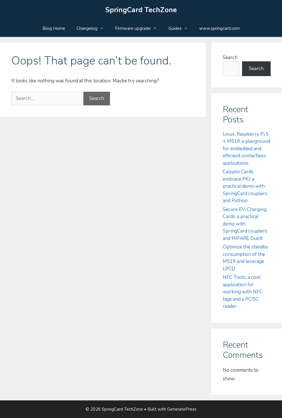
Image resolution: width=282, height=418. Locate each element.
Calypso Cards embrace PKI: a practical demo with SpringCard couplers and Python (245, 186)
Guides (181, 28)
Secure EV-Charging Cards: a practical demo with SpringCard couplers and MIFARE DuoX (245, 224)
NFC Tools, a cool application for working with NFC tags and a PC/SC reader (242, 292)
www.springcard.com (219, 28)
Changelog (93, 28)
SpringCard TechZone (141, 10)
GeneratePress (181, 409)
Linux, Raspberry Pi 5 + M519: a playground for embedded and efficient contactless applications (246, 148)
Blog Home (54, 28)
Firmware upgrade (139, 28)
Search (230, 57)
